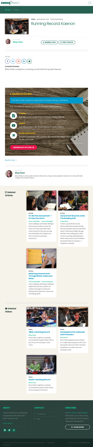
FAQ (37, 418)
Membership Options (23, 147)
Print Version (66, 42)
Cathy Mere (64, 220)
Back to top (11, 159)
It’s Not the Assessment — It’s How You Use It (40, 216)
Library (7, 10)
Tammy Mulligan (47, 220)
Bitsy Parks (18, 42)
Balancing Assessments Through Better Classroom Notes (41, 275)
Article (31, 212)
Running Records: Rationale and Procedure (72, 332)
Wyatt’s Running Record (39, 379)
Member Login (49, 42)
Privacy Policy (40, 442)
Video (33, 19)
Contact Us (39, 413)
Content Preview (12, 66)
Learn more (8, 422)
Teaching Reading (56, 19)
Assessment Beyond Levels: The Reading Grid (72, 216)
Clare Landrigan (34, 220)
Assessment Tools (43, 19)
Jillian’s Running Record (39, 331)
